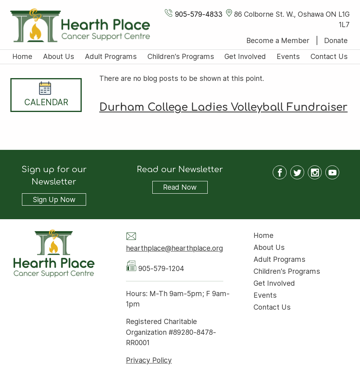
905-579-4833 (198, 14)
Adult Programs (111, 56)
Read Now (174, 187)
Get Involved (245, 56)
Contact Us (329, 56)
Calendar (46, 102)
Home (22, 56)
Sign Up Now (54, 199)
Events (288, 56)
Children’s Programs (181, 56)
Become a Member (277, 40)
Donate (336, 40)
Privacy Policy (149, 360)
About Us (58, 56)
